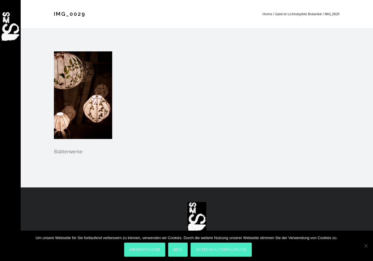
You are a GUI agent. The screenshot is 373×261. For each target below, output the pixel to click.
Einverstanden (144, 249)
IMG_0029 (332, 14)
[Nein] (366, 246)
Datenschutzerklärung (221, 249)
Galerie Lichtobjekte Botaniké (298, 14)
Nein (177, 249)
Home (267, 14)
